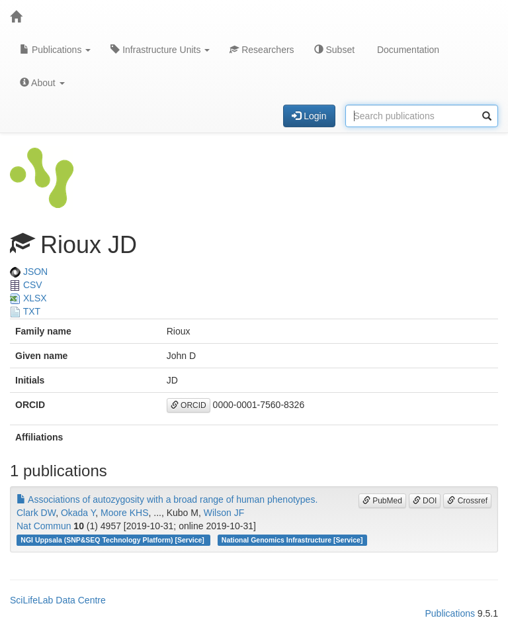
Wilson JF (224, 512)
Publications (55, 49)
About (42, 83)
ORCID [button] (188, 405)
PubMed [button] (382, 500)
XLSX (28, 298)
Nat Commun (44, 526)
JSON (29, 271)
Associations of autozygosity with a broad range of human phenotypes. (167, 499)
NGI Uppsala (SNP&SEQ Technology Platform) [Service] (113, 540)
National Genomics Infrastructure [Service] (292, 540)
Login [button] (309, 116)
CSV (26, 285)
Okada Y (78, 512)
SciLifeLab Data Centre (58, 600)
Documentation (406, 49)
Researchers (262, 49)
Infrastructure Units (160, 49)
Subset (334, 49)
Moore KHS (124, 512)
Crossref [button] (467, 500)
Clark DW (36, 512)
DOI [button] (425, 500)
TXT (25, 311)
